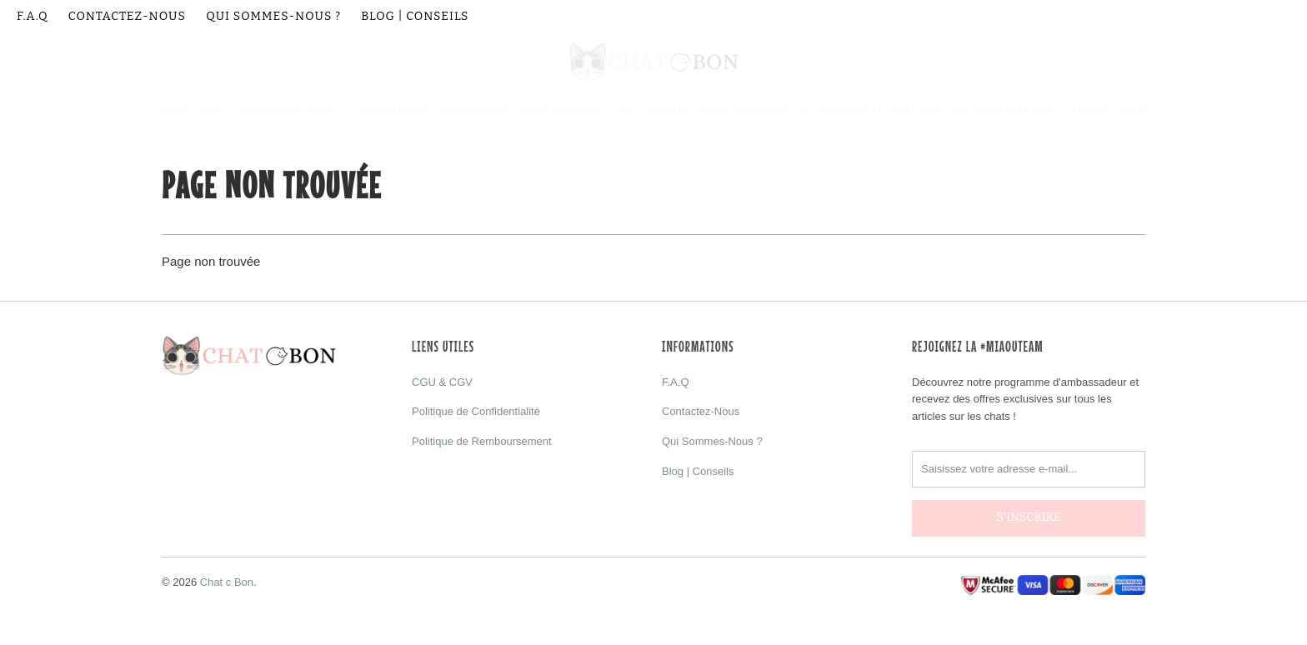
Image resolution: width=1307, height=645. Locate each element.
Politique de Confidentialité (476, 411)
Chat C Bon (191, 112)
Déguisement (743, 112)
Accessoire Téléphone (868, 112)
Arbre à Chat (1109, 112)
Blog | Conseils (414, 16)
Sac (626, 112)
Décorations (562, 112)
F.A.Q (32, 16)
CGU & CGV (442, 382)
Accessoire (474, 112)
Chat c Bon (226, 570)
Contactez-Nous (127, 16)
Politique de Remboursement (482, 441)
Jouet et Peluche (1004, 112)
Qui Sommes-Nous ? (273, 16)
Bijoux (669, 112)
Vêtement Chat (284, 112)
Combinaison (385, 112)
